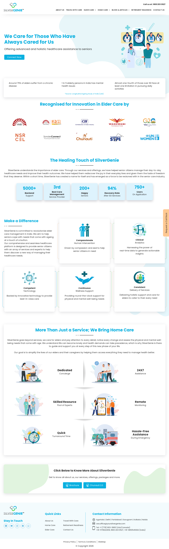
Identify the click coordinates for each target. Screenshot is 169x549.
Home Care (103, 10)
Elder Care (89, 10)
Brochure (74, 485)
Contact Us (68, 529)
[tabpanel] (84, 55)
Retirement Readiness (141, 10)
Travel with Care (74, 10)
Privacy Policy (69, 541)
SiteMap (102, 541)
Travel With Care (70, 520)
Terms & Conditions (87, 541)
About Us (49, 520)
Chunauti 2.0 (96, 485)
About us (60, 10)
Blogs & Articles (119, 10)
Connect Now (14, 57)
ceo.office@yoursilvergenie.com (110, 523)
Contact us (159, 10)
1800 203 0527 (159, 4)
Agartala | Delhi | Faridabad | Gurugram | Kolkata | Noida (122, 519)
